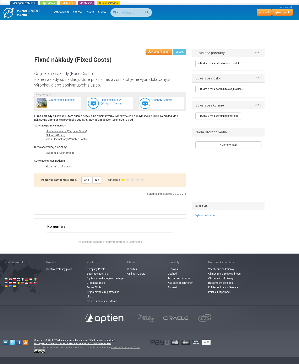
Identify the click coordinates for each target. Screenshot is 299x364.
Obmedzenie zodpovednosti (224, 273)
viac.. (258, 77)
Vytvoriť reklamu (205, 215)
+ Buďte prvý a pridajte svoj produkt (219, 63)
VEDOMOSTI (61, 12)
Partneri (172, 287)
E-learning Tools (96, 282)
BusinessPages (108, 3)
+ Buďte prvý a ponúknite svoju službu (220, 88)
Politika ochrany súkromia (223, 287)
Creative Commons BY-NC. (125, 347)
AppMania (48, 3)
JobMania (86, 3)
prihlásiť (264, 12)
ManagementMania (24, 3)
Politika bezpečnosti (219, 292)
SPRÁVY (77, 12)
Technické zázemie (179, 278)
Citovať (179, 51)
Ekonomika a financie (58, 166)
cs (286, 7)
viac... (258, 52)
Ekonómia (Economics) (60, 152)
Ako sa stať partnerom (180, 282)
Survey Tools (94, 287)
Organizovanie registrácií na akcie (103, 294)
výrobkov (120, 116)
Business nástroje (97, 273)
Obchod (172, 273)
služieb (155, 116)
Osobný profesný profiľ (59, 269)
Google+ (106, 343)
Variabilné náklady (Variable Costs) (67, 139)
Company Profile (96, 269)
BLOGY (102, 12)
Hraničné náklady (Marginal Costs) (66, 131)
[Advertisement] (149, 30)
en (281, 7)
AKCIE (90, 12)
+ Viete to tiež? (228, 144)
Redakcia (173, 269)
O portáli (132, 269)
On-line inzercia (136, 273)
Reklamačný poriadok (220, 282)
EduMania (68, 3)
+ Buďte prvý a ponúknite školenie (218, 115)
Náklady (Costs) (55, 135)
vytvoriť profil (282, 12)
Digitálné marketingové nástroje (105, 278)
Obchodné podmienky (220, 278)
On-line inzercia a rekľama (102, 301)
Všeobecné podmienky (221, 269)
